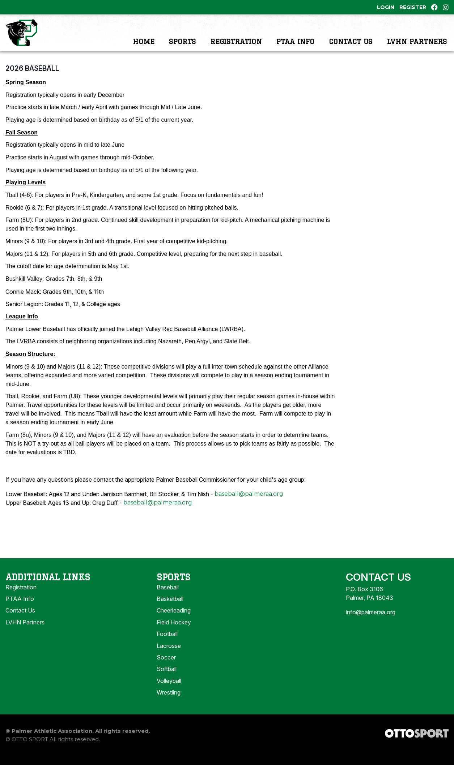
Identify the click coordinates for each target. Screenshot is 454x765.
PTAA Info (295, 38)
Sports (182, 38)
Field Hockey (174, 632)
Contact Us (350, 38)
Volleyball (169, 691)
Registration (236, 38)
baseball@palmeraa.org (249, 504)
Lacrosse (169, 656)
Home (143, 38)
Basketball (170, 609)
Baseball (168, 597)
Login (385, 7)
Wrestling (169, 702)
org (187, 513)
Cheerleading (174, 620)
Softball (167, 679)
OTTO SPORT (30, 749)
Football (167, 644)
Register (412, 7)
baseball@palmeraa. (152, 513)
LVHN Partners (417, 38)
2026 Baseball (32, 78)
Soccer (166, 667)
